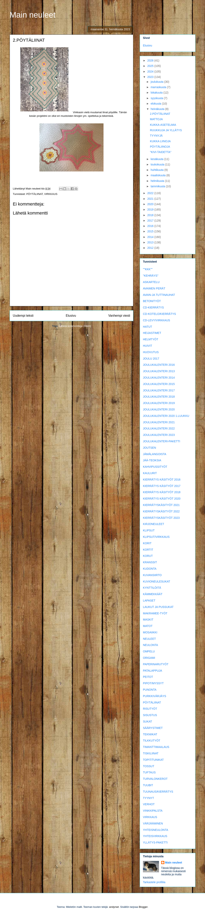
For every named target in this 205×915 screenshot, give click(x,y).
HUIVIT (147, 345)
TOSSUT (148, 766)
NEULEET (149, 638)
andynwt (114, 906)
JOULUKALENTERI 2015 (159, 384)
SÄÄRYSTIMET (153, 728)
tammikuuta (158, 186)
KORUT (148, 555)
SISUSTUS (150, 715)
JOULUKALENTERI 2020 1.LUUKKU (166, 415)
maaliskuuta (158, 175)
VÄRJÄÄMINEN (153, 823)
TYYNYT (148, 798)
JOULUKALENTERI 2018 (159, 396)
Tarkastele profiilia (154, 882)
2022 (150, 193)
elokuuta (156, 103)
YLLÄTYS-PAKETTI (155, 842)
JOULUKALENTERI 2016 (159, 364)
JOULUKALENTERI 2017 (159, 390)
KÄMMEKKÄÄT (152, 594)
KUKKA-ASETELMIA (163, 124)
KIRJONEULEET (153, 524)
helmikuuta (158, 180)
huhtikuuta (157, 169)
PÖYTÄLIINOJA (160, 146)
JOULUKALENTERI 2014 (159, 377)
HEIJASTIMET (152, 333)
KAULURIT (150, 473)
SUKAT (147, 721)
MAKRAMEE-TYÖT (155, 613)
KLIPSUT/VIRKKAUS (156, 536)
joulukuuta (157, 81)
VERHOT (149, 804)
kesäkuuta (157, 159)
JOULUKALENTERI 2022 (159, 428)
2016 (150, 226)
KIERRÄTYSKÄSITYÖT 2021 (161, 505)
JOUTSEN (149, 447)
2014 (150, 237)
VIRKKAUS (50, 193)
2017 (150, 220)
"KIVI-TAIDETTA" (160, 152)
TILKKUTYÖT (151, 740)
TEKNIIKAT (150, 734)
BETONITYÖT (152, 301)
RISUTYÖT (150, 708)
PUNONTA (149, 689)
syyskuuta (157, 98)
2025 (150, 66)
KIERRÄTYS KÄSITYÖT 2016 (161, 479)
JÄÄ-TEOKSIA (152, 460)
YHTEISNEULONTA (155, 829)
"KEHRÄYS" (150, 275)
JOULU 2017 (151, 358)
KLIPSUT (149, 530)
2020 (150, 204)
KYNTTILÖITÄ (152, 587)
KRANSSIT (150, 562)
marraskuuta (159, 87)
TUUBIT (148, 785)
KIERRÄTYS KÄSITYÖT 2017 (161, 486)
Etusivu (71, 315)
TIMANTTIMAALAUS (156, 747)
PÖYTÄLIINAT (34, 193)
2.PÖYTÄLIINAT (160, 113)
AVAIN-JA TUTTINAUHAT (159, 294)
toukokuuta (158, 164)
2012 (150, 247)
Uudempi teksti (23, 315)
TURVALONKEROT (155, 778)
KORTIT (148, 549)
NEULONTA (150, 645)
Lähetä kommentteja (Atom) (75, 326)
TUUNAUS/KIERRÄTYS (158, 791)
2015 (150, 231)
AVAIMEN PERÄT (154, 288)
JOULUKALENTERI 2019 (159, 403)
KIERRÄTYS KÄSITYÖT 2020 (161, 498)
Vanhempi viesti (119, 315)
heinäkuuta (158, 109)
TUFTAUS (149, 772)
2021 (150, 198)
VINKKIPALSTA (153, 810)
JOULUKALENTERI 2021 (159, 422)
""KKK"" (148, 269)
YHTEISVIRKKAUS (155, 836)
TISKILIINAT (151, 753)
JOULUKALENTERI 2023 (159, 434)
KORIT (147, 543)
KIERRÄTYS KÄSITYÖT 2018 (161, 492)
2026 (150, 60)
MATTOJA (156, 119)
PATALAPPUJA (152, 670)
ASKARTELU (151, 282)
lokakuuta (157, 92)
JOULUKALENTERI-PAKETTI (161, 441)
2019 (150, 209)
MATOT (148, 626)
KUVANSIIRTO (152, 575)
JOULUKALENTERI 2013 (159, 371)
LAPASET (149, 600)
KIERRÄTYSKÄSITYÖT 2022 (161, 511)
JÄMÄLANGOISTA (154, 454)
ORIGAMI (149, 657)
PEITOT (148, 676)
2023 (150, 77)
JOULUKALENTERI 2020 (159, 409)
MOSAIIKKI (150, 632)
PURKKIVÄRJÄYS (154, 696)
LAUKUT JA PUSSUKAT (158, 607)
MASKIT (148, 619)
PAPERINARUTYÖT (155, 664)
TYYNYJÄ (156, 135)
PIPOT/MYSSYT (153, 683)
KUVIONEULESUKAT (156, 581)
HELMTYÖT (150, 339)
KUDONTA (149, 568)
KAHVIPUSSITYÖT (155, 466)
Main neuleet (32, 14)
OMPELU (149, 651)
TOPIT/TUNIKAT (153, 759)
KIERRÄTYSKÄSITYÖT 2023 (161, 517)
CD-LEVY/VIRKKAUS (156, 320)
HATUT (147, 326)
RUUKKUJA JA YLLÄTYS (166, 130)
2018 (150, 215)
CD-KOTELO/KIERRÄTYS (159, 313)
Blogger (143, 906)
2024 (150, 71)
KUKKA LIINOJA (160, 141)
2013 (150, 242)
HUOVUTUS (151, 352)
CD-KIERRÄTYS (153, 307)
